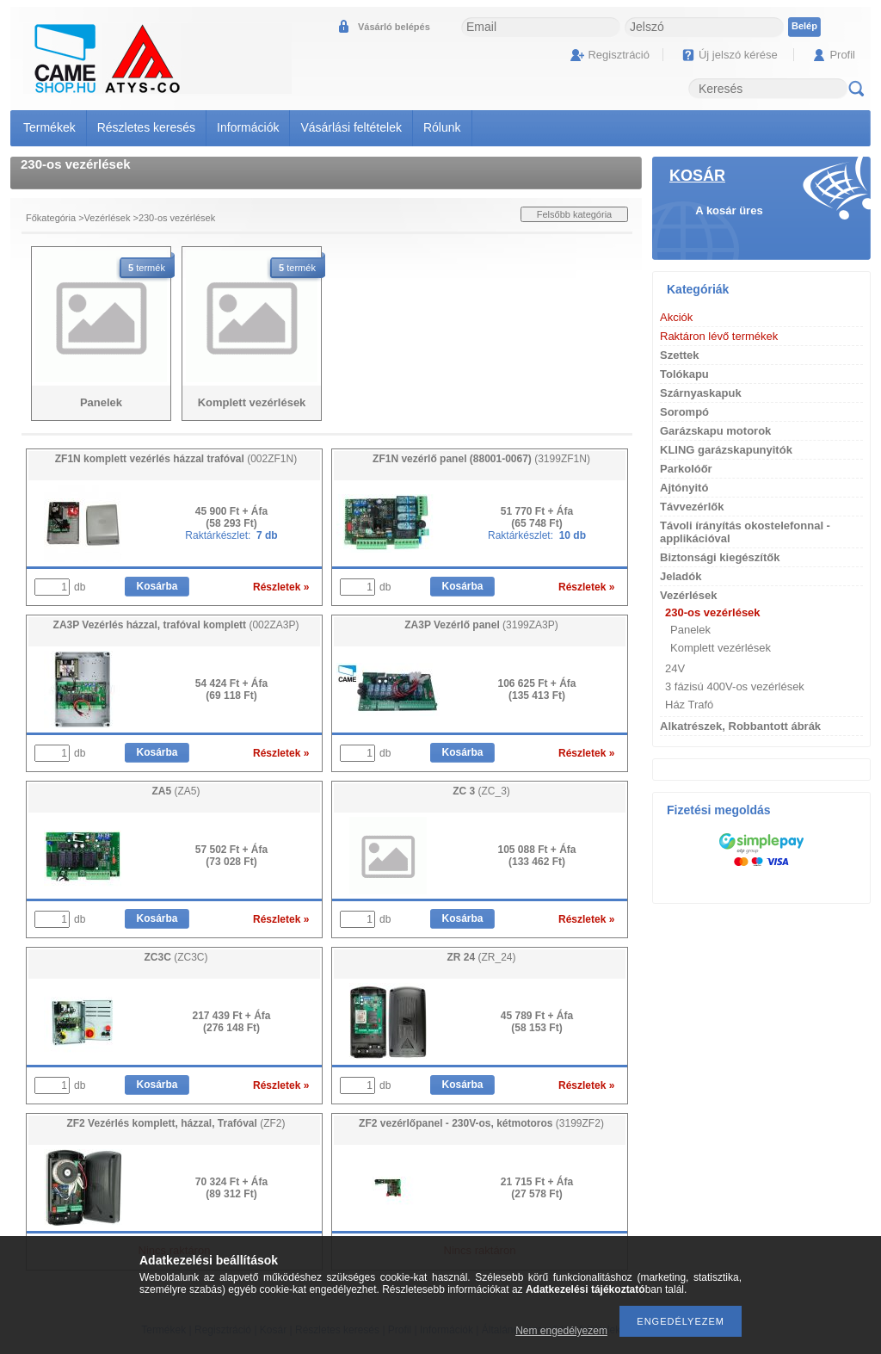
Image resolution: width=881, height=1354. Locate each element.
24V (675, 668)
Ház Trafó (689, 704)
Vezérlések (107, 218)
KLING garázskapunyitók (726, 449)
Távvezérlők (692, 506)
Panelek (690, 629)
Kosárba (156, 586)
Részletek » (281, 587)
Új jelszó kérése (738, 54)
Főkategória (51, 218)
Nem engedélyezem (561, 1331)
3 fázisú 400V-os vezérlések (734, 686)
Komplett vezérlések (720, 647)
